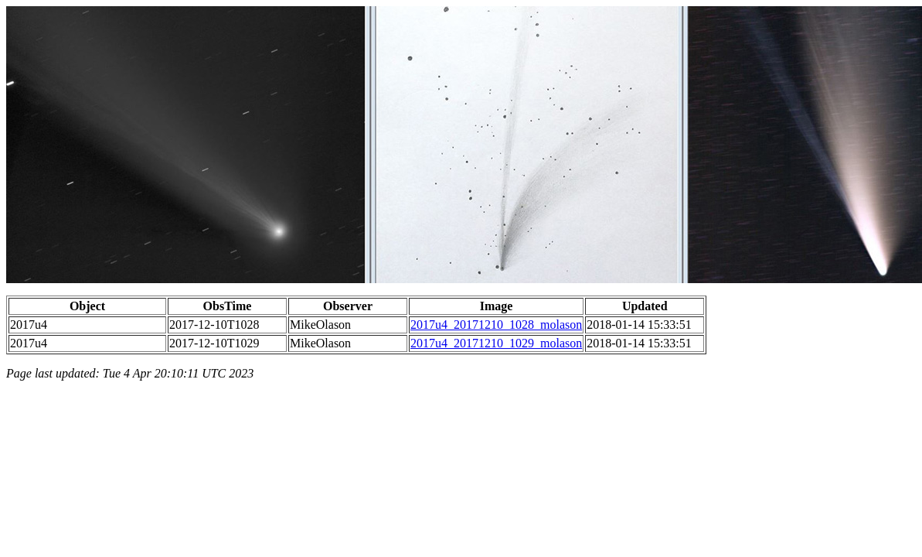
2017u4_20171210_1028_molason (496, 324)
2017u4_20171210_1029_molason (496, 343)
